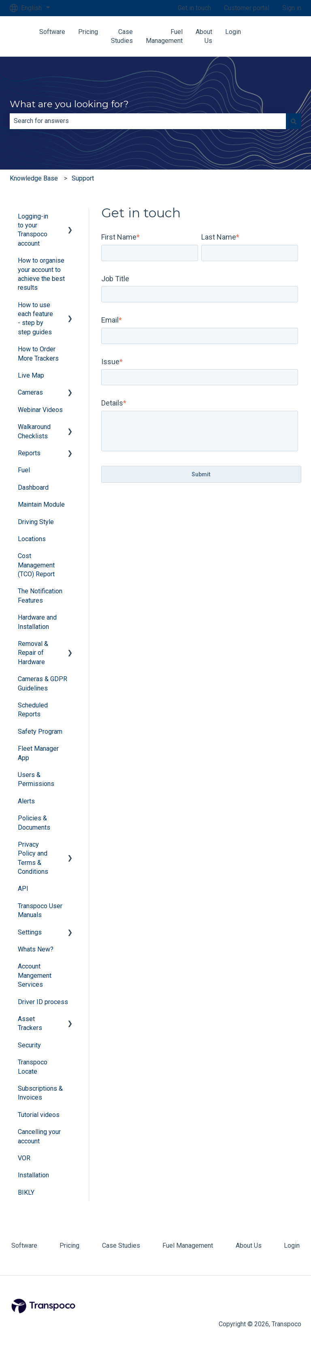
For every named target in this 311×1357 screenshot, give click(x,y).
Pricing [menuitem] (69, 1245)
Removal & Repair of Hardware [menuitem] (33, 653)
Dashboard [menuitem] (33, 487)
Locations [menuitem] (32, 539)
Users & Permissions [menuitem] (36, 779)
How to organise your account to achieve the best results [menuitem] (41, 274)
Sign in (291, 8)
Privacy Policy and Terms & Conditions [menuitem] (33, 858)
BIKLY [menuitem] (26, 1192)
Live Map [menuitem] (31, 375)
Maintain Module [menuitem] (41, 504)
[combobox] (148, 121)
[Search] (293, 121)
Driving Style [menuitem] (36, 522)
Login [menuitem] (292, 1245)
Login (233, 32)
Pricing (88, 32)
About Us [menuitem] (249, 1245)
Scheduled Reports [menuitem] (33, 709)
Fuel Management (164, 36)
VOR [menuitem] (24, 1158)
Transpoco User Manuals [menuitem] (40, 910)
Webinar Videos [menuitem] (40, 410)
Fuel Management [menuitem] (187, 1245)
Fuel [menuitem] (24, 470)
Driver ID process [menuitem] (43, 1002)
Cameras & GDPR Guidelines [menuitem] (42, 683)
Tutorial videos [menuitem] (39, 1115)
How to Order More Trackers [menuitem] (38, 353)
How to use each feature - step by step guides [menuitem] (35, 318)
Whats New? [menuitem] (35, 949)
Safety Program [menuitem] (40, 731)
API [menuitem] (23, 888)
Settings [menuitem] (30, 932)
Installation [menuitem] (33, 1175)
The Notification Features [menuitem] (40, 595)
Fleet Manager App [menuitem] (38, 753)
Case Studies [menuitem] (121, 1245)
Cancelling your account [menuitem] (39, 1136)
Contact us (282, 36)
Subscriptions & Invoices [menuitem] (40, 1093)
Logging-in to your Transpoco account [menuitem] (33, 229)
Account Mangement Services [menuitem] (34, 975)
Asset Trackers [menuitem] (30, 1023)
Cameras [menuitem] (30, 392)
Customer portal (246, 8)
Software (52, 32)
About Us (204, 36)
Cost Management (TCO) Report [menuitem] (36, 565)
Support (83, 178)
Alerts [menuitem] (26, 801)
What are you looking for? (69, 104)
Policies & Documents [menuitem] (34, 822)
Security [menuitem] (29, 1045)
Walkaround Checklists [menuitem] (34, 431)
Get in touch (194, 8)
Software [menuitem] (24, 1245)
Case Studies (122, 36)
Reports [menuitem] (29, 453)
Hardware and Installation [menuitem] (37, 622)
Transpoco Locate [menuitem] (32, 1066)
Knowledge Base (34, 178)
